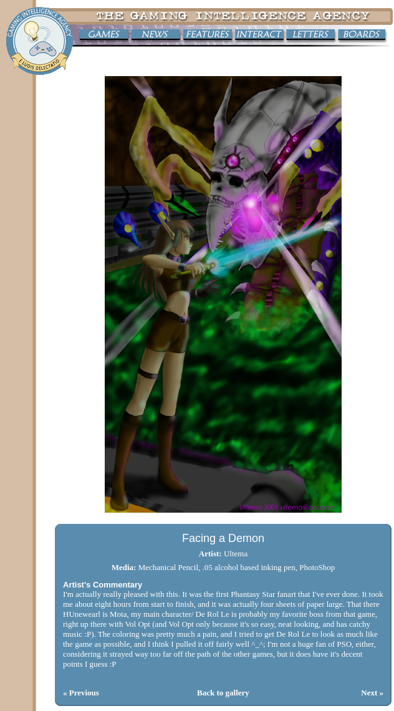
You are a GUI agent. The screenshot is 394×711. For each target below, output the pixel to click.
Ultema (235, 553)
